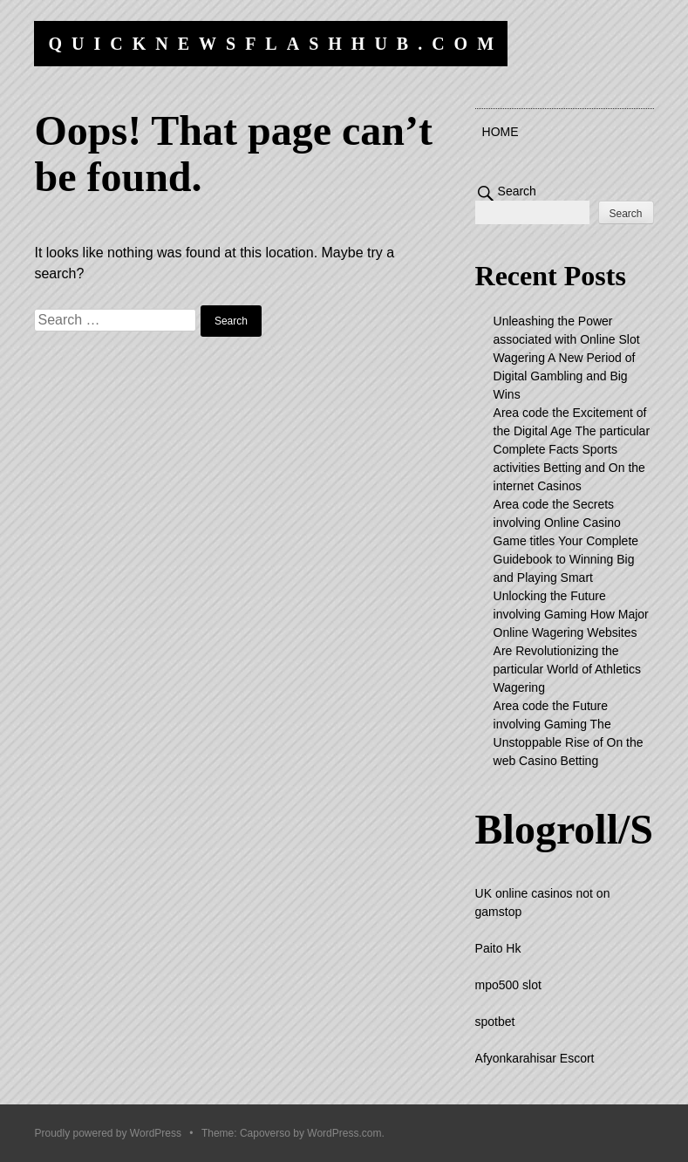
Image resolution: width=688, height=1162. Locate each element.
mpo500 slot (508, 985)
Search (517, 191)
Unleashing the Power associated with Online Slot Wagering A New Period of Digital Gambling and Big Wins (567, 357)
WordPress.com (344, 1133)
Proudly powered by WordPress (107, 1133)
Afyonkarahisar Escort (535, 1058)
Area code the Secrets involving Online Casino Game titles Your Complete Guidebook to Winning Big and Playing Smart (566, 540)
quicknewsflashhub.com (275, 43)
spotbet (495, 1022)
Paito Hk (498, 948)
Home (500, 132)
